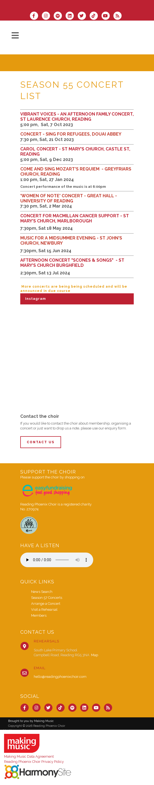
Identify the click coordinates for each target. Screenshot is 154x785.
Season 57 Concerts (46, 598)
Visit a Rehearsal (44, 609)
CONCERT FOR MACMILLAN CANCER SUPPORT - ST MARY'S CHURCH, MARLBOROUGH (74, 218)
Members (38, 615)
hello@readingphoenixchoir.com (60, 677)
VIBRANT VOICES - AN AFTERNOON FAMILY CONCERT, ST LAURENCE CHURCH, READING (77, 116)
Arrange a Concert (45, 604)
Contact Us (41, 442)
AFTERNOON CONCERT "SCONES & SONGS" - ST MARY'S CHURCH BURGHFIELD (72, 263)
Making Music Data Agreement (29, 756)
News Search (41, 592)
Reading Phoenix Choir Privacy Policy (34, 762)
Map (94, 655)
